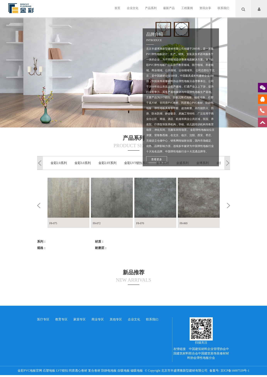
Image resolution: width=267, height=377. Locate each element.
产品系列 (151, 8)
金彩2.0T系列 (107, 163)
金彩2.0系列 (59, 163)
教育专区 (61, 319)
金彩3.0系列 (83, 163)
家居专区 (79, 319)
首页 (117, 8)
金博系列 (202, 163)
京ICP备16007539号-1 (234, 370)
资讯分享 (205, 8)
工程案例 (187, 8)
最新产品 (169, 8)
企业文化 (132, 8)
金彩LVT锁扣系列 (136, 163)
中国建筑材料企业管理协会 (207, 349)
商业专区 (98, 319)
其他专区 (116, 319)
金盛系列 (182, 163)
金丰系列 (162, 163)
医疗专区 (43, 319)
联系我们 (223, 8)
